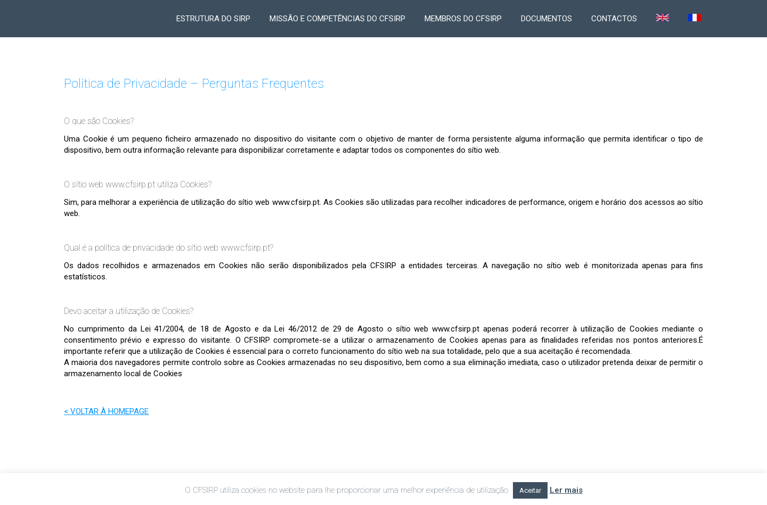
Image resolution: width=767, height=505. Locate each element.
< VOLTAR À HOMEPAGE (106, 411)
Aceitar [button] (530, 490)
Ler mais (566, 490)
